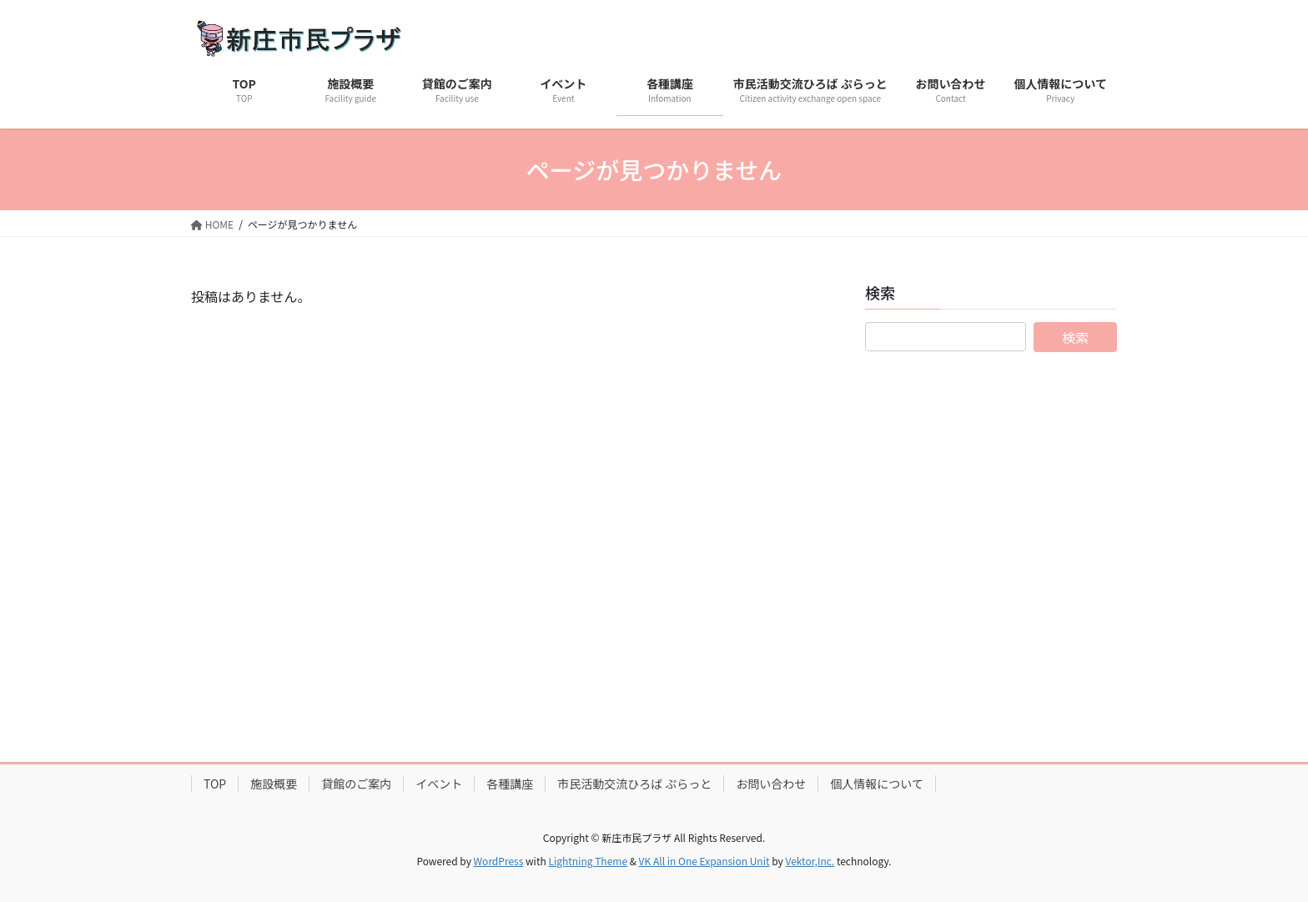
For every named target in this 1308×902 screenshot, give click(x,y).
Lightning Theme (587, 861)
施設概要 (273, 783)
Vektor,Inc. (809, 861)
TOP (215, 783)
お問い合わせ (771, 783)
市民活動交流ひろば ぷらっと (634, 783)
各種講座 (509, 783)
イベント (438, 783)
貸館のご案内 (356, 783)
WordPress (499, 861)
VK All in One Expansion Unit (704, 861)
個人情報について (876, 783)
